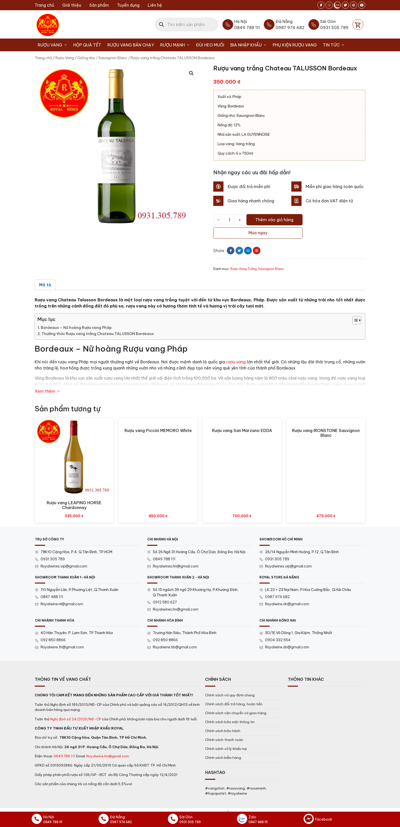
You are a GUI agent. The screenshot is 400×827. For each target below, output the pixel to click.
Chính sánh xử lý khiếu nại (226, 748)
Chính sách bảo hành (222, 731)
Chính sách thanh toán (224, 739)
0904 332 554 (278, 640)
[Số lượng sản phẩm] (229, 219)
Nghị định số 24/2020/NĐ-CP (75, 719)
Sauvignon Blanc (112, 57)
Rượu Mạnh (176, 45)
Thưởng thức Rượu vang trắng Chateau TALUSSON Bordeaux (98, 333)
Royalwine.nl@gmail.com (62, 604)
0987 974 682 (277, 597)
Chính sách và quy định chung (230, 695)
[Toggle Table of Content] (354, 320)
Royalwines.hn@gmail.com (175, 566)
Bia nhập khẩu (250, 45)
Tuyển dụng (128, 5)
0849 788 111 (164, 559)
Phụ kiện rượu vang (295, 44)
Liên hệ (155, 5)
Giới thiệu (71, 5)
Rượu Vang (54, 45)
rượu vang (236, 361)
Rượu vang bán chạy (130, 44)
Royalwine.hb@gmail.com (175, 647)
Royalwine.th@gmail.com (62, 647)
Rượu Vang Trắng (243, 269)
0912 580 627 (165, 602)
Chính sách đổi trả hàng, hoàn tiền (233, 704)
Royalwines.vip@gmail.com (64, 566)
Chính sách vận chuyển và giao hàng (235, 713)
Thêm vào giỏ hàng (274, 219)
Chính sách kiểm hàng (223, 757)
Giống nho (86, 57)
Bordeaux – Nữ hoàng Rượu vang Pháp (76, 327)
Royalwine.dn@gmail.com (287, 604)
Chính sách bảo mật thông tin (230, 722)
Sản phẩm (99, 5)
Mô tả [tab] (45, 284)
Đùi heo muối (210, 44)
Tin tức (335, 45)
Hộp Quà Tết (87, 44)
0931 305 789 (53, 559)
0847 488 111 (52, 597)
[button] (191, 73)
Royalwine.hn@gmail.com (107, 756)
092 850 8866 (53, 640)
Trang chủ (44, 5)
